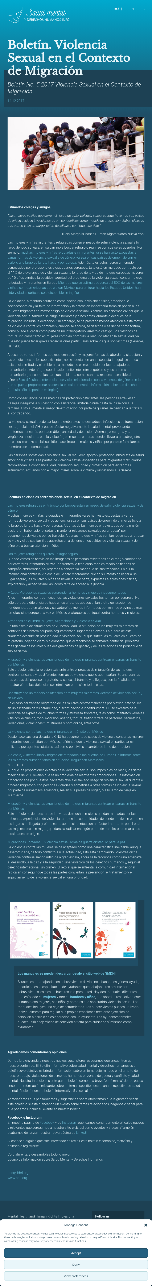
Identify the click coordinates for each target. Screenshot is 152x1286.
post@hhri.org (18, 1173)
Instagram (69, 1123)
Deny (76, 1264)
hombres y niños (82, 997)
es (142, 9)
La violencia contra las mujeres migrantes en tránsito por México (56, 732)
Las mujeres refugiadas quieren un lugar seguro (43, 554)
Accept (76, 1253)
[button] (146, 1225)
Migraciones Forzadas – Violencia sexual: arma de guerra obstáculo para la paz (67, 842)
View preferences (76, 1276)
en (132, 9)
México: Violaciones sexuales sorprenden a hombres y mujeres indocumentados (67, 593)
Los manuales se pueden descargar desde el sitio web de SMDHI (67, 973)
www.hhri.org (17, 1178)
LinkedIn (82, 1133)
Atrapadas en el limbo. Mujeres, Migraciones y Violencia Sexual (55, 621)
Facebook (47, 1123)
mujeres (49, 997)
